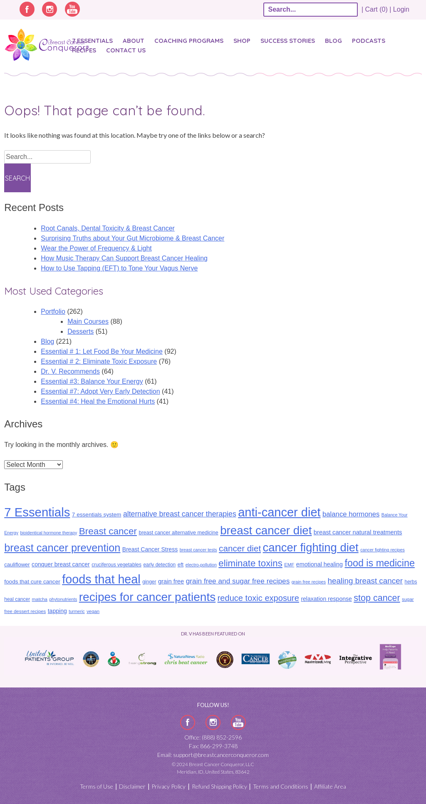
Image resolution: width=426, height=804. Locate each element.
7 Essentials (92, 41)
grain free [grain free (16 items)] (171, 581)
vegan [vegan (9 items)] (93, 611)
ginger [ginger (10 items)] (149, 582)
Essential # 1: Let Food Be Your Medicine (102, 351)
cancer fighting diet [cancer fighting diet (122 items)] (311, 547)
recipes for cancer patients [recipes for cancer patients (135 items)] (147, 597)
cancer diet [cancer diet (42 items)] (240, 548)
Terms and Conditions (280, 786)
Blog (333, 41)
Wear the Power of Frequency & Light (96, 248)
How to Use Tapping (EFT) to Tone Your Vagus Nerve (119, 268)
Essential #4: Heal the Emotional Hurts (98, 401)
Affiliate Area (330, 786)
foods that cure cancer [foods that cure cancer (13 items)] (32, 581)
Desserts (80, 331)
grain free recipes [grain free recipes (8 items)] (309, 581)
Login (401, 9)
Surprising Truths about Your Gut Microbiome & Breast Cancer (132, 238)
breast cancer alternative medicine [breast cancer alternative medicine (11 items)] (178, 533)
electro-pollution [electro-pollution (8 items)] (201, 564)
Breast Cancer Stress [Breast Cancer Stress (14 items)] (150, 549)
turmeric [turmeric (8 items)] (76, 611)
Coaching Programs (188, 41)
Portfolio (53, 311)
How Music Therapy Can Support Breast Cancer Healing (124, 258)
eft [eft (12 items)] (180, 564)
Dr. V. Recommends (70, 371)
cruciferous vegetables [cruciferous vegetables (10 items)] (116, 565)
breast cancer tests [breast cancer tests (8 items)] (198, 549)
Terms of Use (96, 786)
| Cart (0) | (376, 9)
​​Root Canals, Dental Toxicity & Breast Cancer (108, 228)
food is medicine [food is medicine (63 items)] (380, 563)
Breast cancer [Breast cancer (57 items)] (108, 531)
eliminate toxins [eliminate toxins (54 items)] (250, 563)
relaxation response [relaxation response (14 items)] (326, 599)
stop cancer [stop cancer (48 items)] (377, 598)
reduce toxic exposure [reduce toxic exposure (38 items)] (258, 598)
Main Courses (88, 321)
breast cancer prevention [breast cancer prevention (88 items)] (62, 547)
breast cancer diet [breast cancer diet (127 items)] (266, 530)
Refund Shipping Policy (219, 786)
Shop (241, 41)
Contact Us (126, 50)
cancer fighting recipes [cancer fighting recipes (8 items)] (382, 549)
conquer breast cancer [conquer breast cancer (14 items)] (61, 564)
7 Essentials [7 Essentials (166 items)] (37, 512)
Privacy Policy (168, 786)
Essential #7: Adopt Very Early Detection (100, 391)
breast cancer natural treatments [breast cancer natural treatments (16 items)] (358, 532)
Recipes (84, 50)
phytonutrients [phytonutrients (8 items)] (63, 599)
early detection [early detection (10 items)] (159, 565)
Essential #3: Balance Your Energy (92, 381)
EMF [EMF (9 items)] (289, 564)
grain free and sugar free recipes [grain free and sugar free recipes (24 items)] (238, 581)
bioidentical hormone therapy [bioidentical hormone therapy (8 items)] (48, 532)
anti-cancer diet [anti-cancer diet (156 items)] (279, 512)
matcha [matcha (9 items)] (39, 599)
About (133, 41)
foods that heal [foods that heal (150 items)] (101, 579)
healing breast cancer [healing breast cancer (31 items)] (365, 580)
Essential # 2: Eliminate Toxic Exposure (99, 361)
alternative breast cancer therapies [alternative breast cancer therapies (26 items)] (179, 514)
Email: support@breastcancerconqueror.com (213, 754)
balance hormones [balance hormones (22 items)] (350, 514)
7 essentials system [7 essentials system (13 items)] (96, 514)
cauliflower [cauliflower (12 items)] (17, 564)
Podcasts (368, 41)
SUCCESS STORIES (287, 41)
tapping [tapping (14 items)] (57, 611)
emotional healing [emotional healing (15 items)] (319, 564)
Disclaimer (132, 786)
